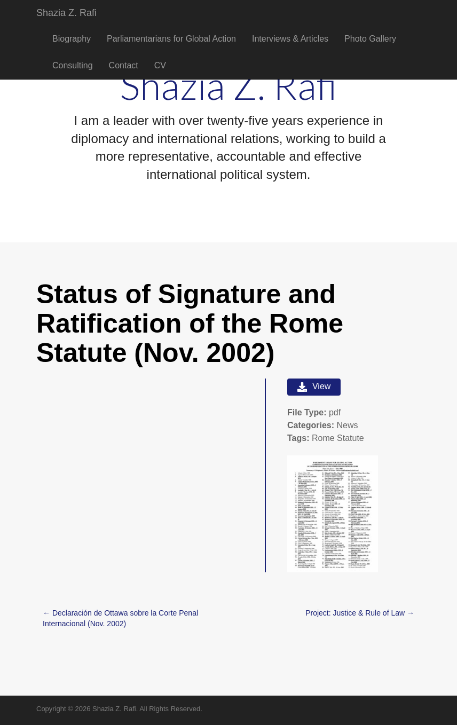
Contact (123, 65)
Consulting (72, 65)
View (313, 386)
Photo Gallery (370, 38)
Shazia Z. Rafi (66, 12)
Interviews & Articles (290, 38)
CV (160, 65)
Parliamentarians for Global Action (171, 38)
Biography (71, 38)
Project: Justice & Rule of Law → (359, 613)
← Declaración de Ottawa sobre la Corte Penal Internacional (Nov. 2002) (120, 618)
